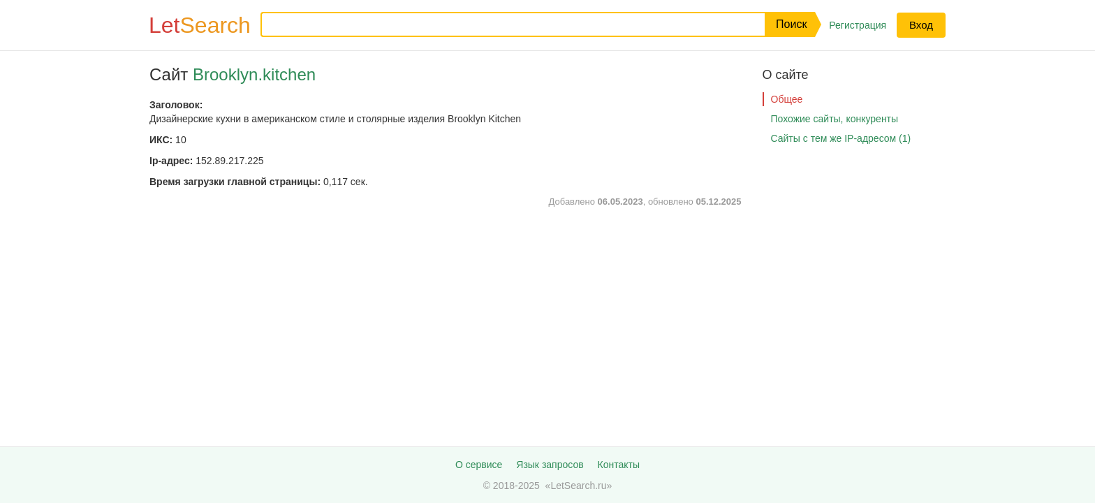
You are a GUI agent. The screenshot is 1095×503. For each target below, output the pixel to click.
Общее (787, 99)
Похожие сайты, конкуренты (835, 118)
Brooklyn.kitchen (254, 74)
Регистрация (857, 25)
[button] (790, 24)
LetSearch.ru (578, 485)
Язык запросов (549, 464)
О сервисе (478, 464)
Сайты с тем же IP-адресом (841, 138)
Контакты (619, 464)
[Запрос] (502, 24)
